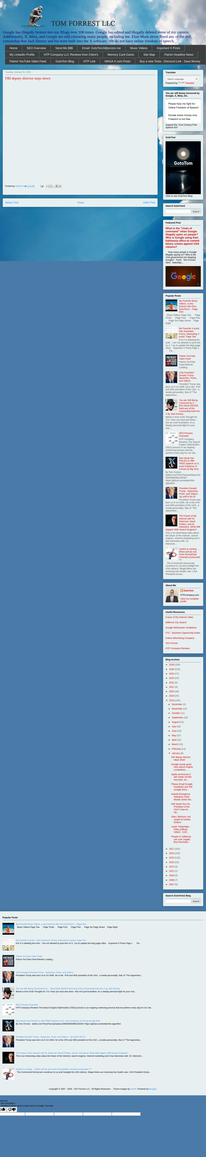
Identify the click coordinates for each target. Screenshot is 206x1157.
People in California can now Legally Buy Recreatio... (181, 839)
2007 (172, 884)
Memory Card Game (120, 54)
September (177, 717)
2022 (172, 682)
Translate (186, 83)
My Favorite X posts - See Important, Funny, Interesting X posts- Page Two (190, 332)
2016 (172, 853)
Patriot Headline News (178, 54)
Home (13, 48)
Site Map (149, 54)
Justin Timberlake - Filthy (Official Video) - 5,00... (180, 829)
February (177, 749)
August (175, 722)
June (174, 731)
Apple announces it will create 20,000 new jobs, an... (181, 777)
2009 (172, 875)
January (176, 753)
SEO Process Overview (186, 434)
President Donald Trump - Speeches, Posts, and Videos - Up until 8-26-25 (189, 492)
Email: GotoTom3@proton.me (101, 48)
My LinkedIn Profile (22, 54)
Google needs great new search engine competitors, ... (182, 767)
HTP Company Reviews (178, 648)
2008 (172, 880)
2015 (172, 857)
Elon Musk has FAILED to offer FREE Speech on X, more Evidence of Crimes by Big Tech (189, 463)
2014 (172, 862)
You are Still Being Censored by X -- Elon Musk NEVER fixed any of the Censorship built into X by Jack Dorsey (183, 407)
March (175, 744)
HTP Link (89, 61)
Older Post (149, 202)
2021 (172, 687)
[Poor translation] (12, 1109)
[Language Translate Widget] (182, 79)
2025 (172, 669)
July (174, 726)
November (177, 708)
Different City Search (176, 622)
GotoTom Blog (64, 61)
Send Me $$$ (64, 48)
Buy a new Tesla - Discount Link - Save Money (170, 61)
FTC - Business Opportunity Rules (183, 633)
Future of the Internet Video (179, 617)
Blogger (152, 1089)
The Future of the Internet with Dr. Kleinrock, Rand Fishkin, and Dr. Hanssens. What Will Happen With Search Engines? (183, 523)
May (174, 735)
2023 (172, 678)
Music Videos (139, 48)
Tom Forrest (172, 643)
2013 (172, 866)
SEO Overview (36, 48)
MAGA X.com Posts (117, 61)
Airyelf (133, 1089)
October (176, 713)
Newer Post (11, 202)
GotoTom (189, 590)
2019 (172, 695)
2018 (172, 700)
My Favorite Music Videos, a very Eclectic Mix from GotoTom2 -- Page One (188, 306)
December (177, 704)
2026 (172, 664)
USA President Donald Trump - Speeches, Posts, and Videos (188, 376)
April (174, 740)
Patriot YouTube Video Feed (28, 61)
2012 (172, 871)
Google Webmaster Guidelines (181, 627)
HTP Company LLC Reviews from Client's (71, 54)
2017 (172, 849)
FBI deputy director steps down (181, 758)
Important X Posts (168, 48)
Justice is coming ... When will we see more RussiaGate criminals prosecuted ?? (189, 554)
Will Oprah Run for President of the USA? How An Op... (180, 808)
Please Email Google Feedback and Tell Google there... (182, 787)
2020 (172, 691)
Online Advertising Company (180, 638)
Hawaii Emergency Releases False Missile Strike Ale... (182, 797)
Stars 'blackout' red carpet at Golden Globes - (181, 819)
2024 (172, 673)
